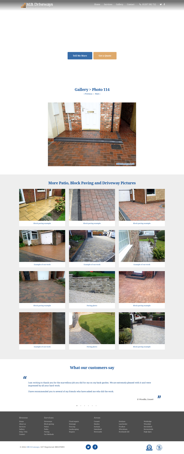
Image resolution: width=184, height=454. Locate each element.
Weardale (147, 424)
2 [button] (80, 405)
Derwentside (148, 429)
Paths (46, 429)
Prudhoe (122, 427)
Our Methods (49, 434)
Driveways (48, 421)
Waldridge (148, 421)
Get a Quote (105, 55)
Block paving (49, 424)
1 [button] (77, 405)
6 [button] (96, 405)
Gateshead (98, 429)
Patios (46, 427)
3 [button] (84, 405)
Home (97, 4)
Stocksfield (148, 427)
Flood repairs (74, 421)
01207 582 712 (148, 4)
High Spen (148, 432)
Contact (130, 4)
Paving (46, 432)
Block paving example (42, 223)
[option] (92, 388)
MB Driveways (33, 447)
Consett (97, 421)
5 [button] (92, 405)
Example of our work (42, 264)
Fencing (72, 427)
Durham (97, 427)
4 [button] (88, 405)
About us (22, 424)
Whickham (123, 429)
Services (108, 4)
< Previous (88, 94)
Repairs (72, 432)
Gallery (119, 4)
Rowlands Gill (124, 432)
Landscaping (74, 429)
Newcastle (98, 432)
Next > (97, 94)
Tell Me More (80, 55)
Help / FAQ (23, 432)
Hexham (122, 421)
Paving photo (92, 306)
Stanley (97, 424)
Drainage (72, 424)
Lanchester (123, 424)
